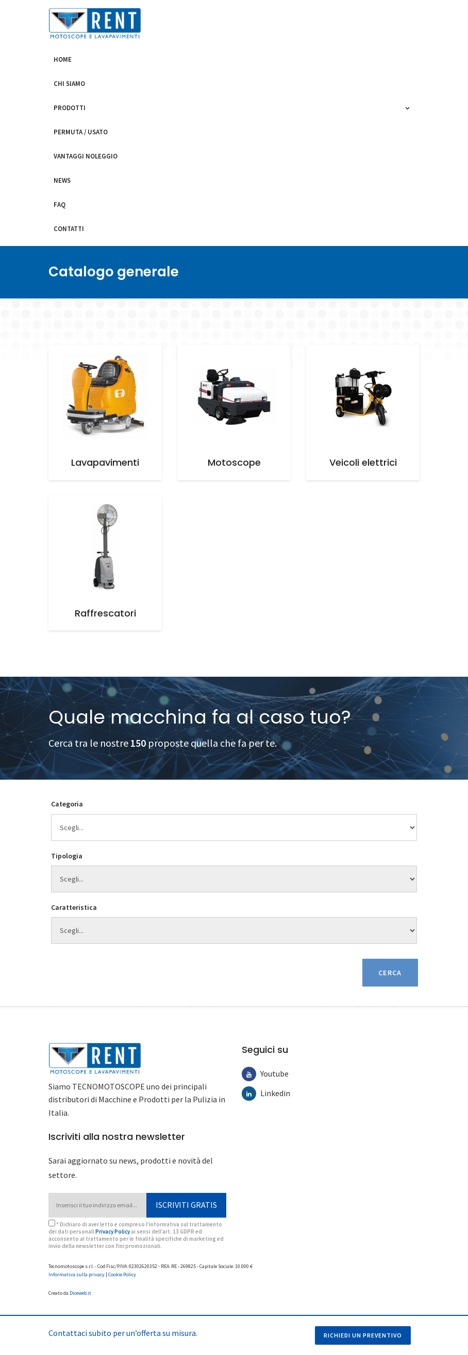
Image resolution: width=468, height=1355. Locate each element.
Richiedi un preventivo (363, 1335)
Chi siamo (69, 83)
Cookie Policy (122, 1270)
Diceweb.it (80, 1289)
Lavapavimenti (105, 462)
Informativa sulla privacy (76, 1270)
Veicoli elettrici (363, 462)
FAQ (59, 204)
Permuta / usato (81, 132)
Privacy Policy (112, 1227)
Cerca (390, 968)
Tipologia (66, 855)
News (62, 180)
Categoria (67, 803)
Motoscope (234, 462)
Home (63, 59)
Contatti (69, 228)
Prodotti (72, 108)
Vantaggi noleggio (86, 156)
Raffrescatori (105, 613)
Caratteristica (74, 907)
